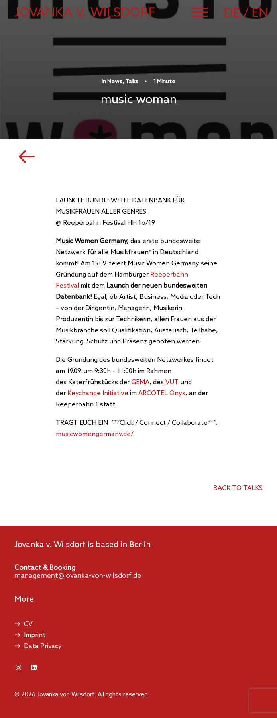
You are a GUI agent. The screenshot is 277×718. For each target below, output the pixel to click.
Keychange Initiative (97, 393)
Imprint (34, 635)
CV (28, 624)
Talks (131, 81)
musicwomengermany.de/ (95, 434)
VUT (172, 382)
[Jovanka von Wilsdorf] (84, 12)
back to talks (238, 488)
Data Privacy (43, 646)
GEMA (140, 382)
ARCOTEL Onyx (161, 393)
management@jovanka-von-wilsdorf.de (77, 576)
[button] (200, 12)
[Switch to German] (237, 12)
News (114, 81)
